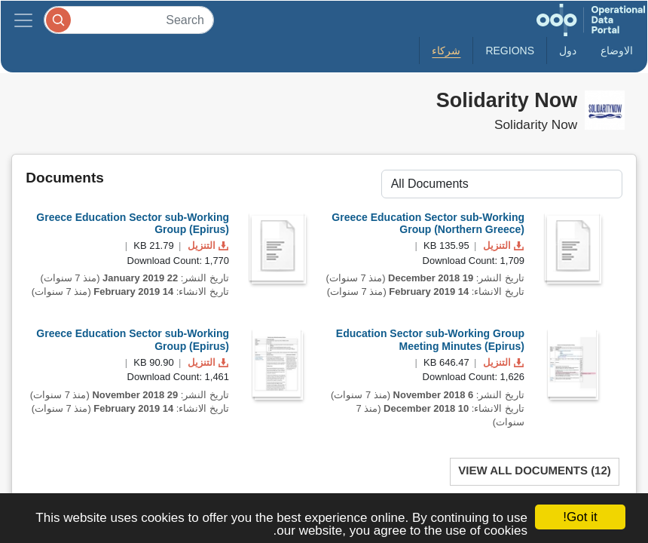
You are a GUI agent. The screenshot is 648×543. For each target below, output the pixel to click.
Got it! (580, 517)
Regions (509, 50)
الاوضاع (617, 50)
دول (567, 50)
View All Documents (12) (534, 471)
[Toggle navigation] (23, 20)
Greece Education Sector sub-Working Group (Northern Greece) (428, 223)
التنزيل (206, 245)
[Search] (129, 20)
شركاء (446, 50)
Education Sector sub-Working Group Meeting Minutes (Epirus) (430, 339)
